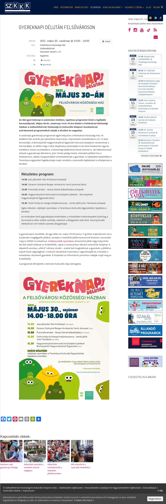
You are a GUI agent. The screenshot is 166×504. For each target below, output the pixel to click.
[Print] (27, 419)
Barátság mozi (81, 7)
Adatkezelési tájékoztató (71, 487)
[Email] (21, 419)
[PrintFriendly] (33, 419)
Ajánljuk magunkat (113, 7)
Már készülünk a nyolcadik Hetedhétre (80, 466)
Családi (45, 60)
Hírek (56, 7)
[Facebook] (3, 419)
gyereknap (46, 65)
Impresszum (28, 490)
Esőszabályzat (149, 487)
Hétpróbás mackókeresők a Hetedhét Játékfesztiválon (54, 469)
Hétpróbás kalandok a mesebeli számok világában (33, 467)
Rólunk (156, 7)
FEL (160, 490)
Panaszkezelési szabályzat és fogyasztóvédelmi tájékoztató (113, 487)
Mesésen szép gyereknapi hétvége (9, 466)
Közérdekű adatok (11, 490)
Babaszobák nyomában (62, 241)
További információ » (84, 500)
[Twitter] (9, 419)
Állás (148, 7)
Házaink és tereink (134, 7)
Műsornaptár (66, 7)
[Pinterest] (15, 419)
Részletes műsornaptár (151, 156)
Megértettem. (155, 498)
